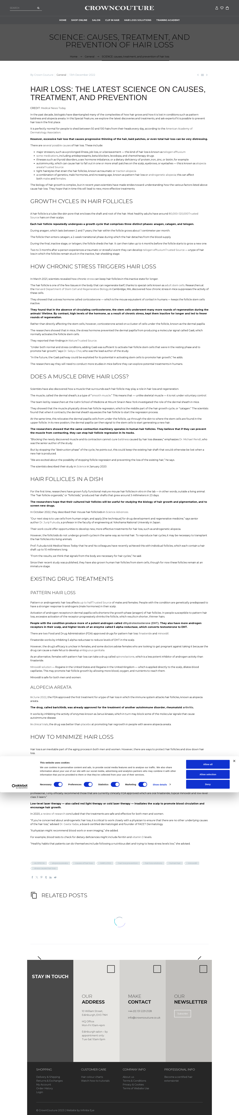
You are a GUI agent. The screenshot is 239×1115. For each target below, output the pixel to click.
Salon (96, 20)
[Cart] (227, 8)
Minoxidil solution (41, 667)
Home (62, 20)
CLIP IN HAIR (112, 20)
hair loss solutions (153, 863)
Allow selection (208, 1097)
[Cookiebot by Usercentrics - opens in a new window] (19, 1109)
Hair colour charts (92, 1077)
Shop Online (79, 20)
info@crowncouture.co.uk (144, 1017)
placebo (86, 724)
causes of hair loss (84, 863)
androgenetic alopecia (162, 174)
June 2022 (39, 697)
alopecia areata (60, 863)
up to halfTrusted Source (95, 602)
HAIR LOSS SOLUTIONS (137, 20)
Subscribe (182, 1013)
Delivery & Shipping (48, 1077)
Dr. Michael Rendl (190, 439)
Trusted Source (82, 340)
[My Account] (217, 8)
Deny (208, 1107)
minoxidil (163, 633)
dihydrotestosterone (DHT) (141, 623)
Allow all (207, 1087)
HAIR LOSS (105, 863)
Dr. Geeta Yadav (69, 824)
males (46, 178)
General (61, 74)
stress (90, 278)
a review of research (53, 813)
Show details (160, 1107)
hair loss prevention (128, 863)
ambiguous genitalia (92, 650)
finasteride (145, 633)
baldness (123, 439)
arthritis (188, 707)
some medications (47, 155)
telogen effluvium (174, 152)
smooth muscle (101, 395)
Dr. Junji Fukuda (49, 522)
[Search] (26, 8)
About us (128, 1077)
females (61, 178)
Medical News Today (53, 108)
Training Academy (168, 20)
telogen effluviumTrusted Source (164, 250)
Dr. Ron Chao (38, 782)
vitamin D (138, 837)
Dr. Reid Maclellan (193, 759)
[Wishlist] (222, 8)
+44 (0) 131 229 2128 (140, 1011)
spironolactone (125, 656)
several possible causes (57, 145)
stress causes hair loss (44, 868)
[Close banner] (234, 1084)
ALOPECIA (39, 863)
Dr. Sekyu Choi (72, 351)
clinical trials (40, 724)
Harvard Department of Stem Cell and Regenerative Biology (72, 289)
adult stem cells (174, 285)
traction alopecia (126, 171)
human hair (174, 863)
